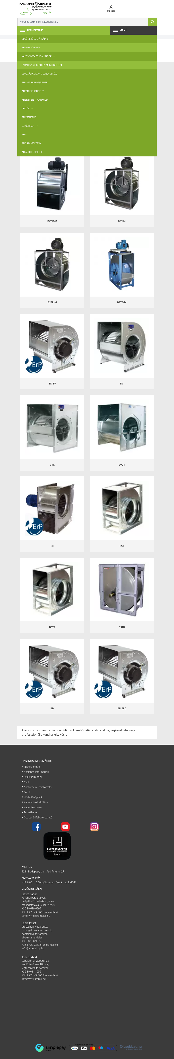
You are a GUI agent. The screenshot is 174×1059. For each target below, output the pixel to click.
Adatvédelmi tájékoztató (37, 787)
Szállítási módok (33, 777)
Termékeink (30, 812)
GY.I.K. (27, 792)
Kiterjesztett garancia (35, 99)
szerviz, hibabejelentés (35, 82)
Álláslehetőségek (32, 152)
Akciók (28, 108)
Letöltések (30, 126)
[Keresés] (152, 22)
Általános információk (36, 771)
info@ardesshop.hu (33, 948)
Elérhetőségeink (33, 797)
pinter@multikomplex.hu (36, 915)
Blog (25, 134)
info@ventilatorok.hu (34, 979)
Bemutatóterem (31, 47)
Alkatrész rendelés (33, 91)
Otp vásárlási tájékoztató (38, 817)
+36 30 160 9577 (31, 941)
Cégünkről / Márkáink (35, 38)
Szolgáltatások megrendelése (39, 73)
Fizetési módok (32, 766)
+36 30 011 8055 (31, 971)
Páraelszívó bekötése (36, 802)
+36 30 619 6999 (31, 908)
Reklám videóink (31, 143)
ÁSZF (27, 782)
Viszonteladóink (33, 807)
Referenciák (29, 117)
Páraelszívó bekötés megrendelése (42, 65)
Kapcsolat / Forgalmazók (39, 56)
